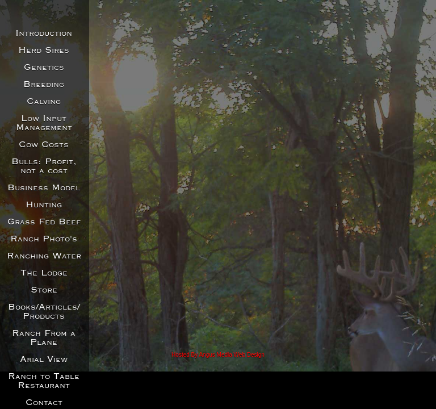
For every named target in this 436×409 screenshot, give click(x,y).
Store (44, 290)
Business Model (43, 188)
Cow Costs (44, 145)
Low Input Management (44, 123)
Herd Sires (43, 50)
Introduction (43, 33)
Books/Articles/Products (44, 312)
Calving (44, 102)
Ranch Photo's (43, 239)
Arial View (44, 359)
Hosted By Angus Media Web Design (218, 355)
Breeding (43, 85)
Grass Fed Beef (44, 222)
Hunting (44, 205)
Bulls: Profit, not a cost (44, 166)
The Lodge (44, 273)
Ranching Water (44, 256)
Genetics (44, 67)
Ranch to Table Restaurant (43, 381)
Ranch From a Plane (44, 338)
